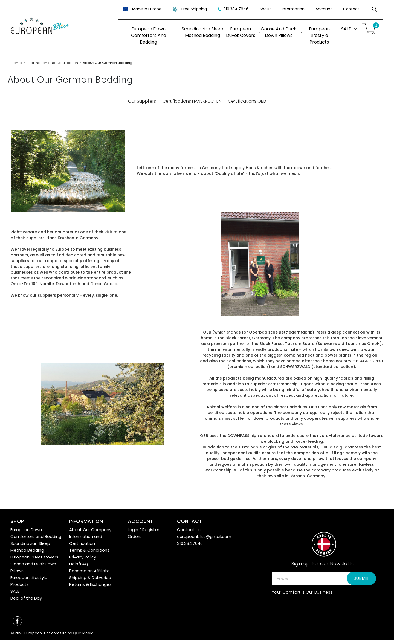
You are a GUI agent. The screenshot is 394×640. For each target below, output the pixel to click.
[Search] (374, 10)
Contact (351, 9)
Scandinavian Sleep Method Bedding (202, 32)
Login (133, 529)
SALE (349, 29)
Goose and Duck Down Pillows (281, 32)
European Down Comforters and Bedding (155, 35)
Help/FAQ (78, 564)
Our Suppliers (142, 101)
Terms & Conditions (89, 550)
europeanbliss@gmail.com (204, 536)
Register (150, 529)
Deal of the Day (26, 598)
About (265, 9)
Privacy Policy (82, 557)
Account (323, 9)
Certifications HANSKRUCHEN (192, 101)
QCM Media (83, 633)
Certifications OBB (247, 101)
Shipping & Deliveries (90, 577)
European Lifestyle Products (325, 35)
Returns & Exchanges (90, 584)
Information (293, 9)
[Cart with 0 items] (370, 29)
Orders (134, 536)
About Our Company (90, 529)
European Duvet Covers (243, 32)
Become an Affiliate (89, 571)
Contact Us (189, 529)
